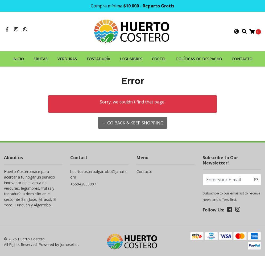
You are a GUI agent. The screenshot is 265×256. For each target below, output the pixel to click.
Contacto (144, 171)
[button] (236, 31)
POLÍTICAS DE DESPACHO (199, 58)
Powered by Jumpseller (58, 244)
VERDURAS (67, 58)
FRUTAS (41, 58)
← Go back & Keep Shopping (132, 123)
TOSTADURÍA (98, 58)
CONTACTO (242, 58)
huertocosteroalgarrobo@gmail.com (98, 174)
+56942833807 (83, 183)
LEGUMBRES (131, 58)
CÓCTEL (159, 58)
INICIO (18, 58)
